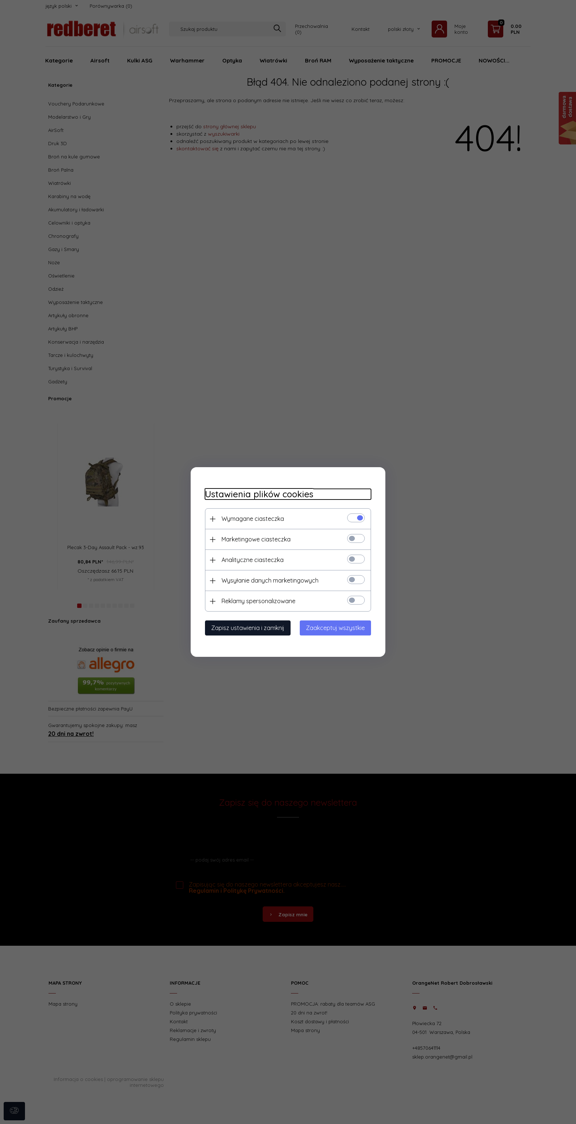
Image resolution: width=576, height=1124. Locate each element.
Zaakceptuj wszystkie (336, 627)
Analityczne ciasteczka (251, 559)
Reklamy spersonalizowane (257, 601)
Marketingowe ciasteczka (254, 539)
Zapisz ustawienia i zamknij (246, 627)
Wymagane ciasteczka (251, 518)
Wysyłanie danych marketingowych (268, 580)
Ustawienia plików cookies (258, 494)
